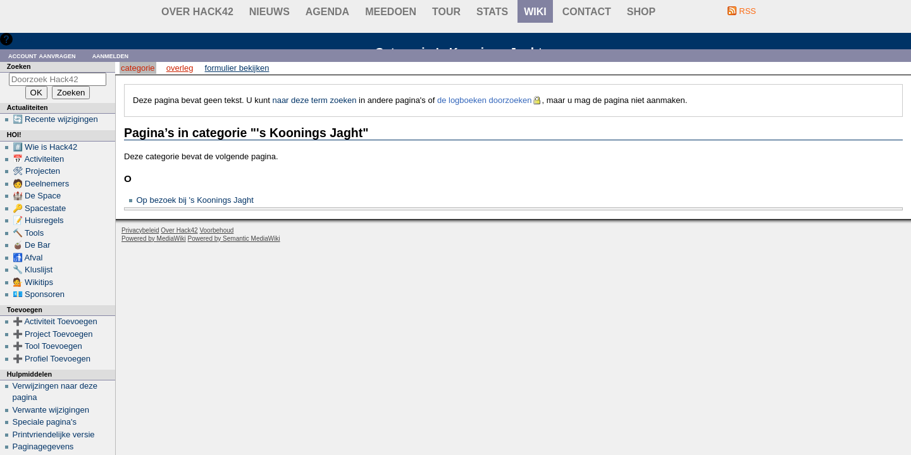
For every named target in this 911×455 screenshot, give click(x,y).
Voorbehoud (216, 230)
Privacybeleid (140, 230)
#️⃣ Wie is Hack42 (45, 147)
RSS (747, 11)
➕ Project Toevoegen (53, 334)
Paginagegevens (43, 446)
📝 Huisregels (38, 220)
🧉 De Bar (32, 245)
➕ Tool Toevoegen (47, 346)
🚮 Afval (28, 257)
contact (586, 11)
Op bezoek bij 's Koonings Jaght (195, 200)
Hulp (24, 39)
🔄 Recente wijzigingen (55, 119)
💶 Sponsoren (39, 294)
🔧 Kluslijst (33, 269)
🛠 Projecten (37, 171)
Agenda (327, 11)
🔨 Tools (28, 233)
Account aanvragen (42, 55)
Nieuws (269, 11)
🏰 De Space (37, 195)
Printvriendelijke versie (54, 434)
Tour (446, 11)
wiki (535, 11)
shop (641, 11)
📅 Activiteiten (39, 159)
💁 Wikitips (33, 282)
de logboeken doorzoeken (484, 100)
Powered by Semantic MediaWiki (234, 238)
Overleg (180, 68)
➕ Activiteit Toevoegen (55, 321)
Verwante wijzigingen (51, 410)
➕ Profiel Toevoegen (51, 358)
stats (492, 11)
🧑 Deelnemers (41, 183)
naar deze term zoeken (314, 100)
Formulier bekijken (237, 68)
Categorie (137, 68)
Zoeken (19, 66)
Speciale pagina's (45, 422)
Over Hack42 (197, 11)
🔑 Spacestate (39, 208)
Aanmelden (110, 55)
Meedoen (390, 11)
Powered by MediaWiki (153, 238)
